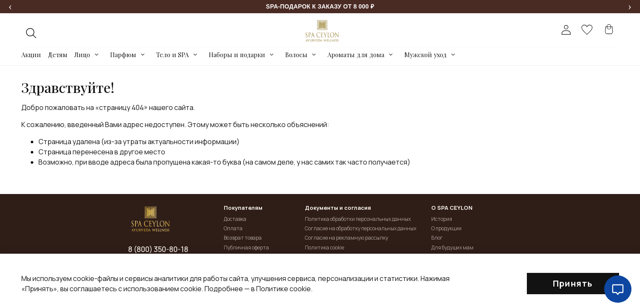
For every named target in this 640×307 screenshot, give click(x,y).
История (441, 219)
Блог (437, 238)
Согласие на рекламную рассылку (346, 238)
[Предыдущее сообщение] (10, 7)
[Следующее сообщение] (630, 7)
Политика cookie (324, 247)
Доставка (235, 219)
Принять (573, 283)
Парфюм (123, 55)
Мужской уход (425, 55)
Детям (57, 55)
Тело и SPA (172, 55)
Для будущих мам (452, 247)
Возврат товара (243, 238)
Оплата (233, 228)
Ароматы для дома (355, 55)
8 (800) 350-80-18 (158, 249)
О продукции (446, 228)
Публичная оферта (246, 247)
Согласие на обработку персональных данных (360, 228)
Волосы (296, 55)
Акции (31, 55)
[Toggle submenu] (96, 54)
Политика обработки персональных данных (358, 219)
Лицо (82, 55)
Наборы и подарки (237, 55)
